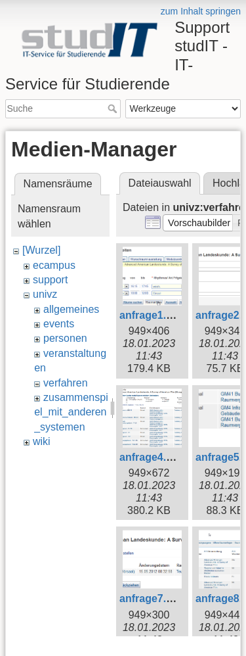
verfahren (65, 382)
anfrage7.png (152, 598)
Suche (114, 108)
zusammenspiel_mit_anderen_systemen (71, 412)
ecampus (54, 265)
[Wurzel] (41, 250)
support (50, 279)
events (58, 323)
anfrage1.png (152, 315)
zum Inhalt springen (201, 11)
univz (45, 294)
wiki (42, 441)
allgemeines (71, 309)
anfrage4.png (152, 457)
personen (65, 338)
